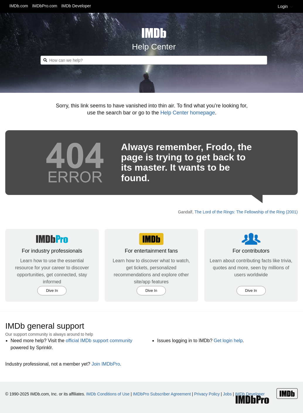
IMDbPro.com (44, 6)
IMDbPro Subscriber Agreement (162, 394)
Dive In (52, 290)
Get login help (228, 340)
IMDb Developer (76, 6)
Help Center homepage (187, 113)
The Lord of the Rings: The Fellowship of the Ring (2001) (246, 212)
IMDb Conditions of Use (108, 394)
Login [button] (286, 6)
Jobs (227, 394)
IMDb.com (18, 6)
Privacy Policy (207, 394)
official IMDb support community (99, 340)
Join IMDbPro (105, 363)
